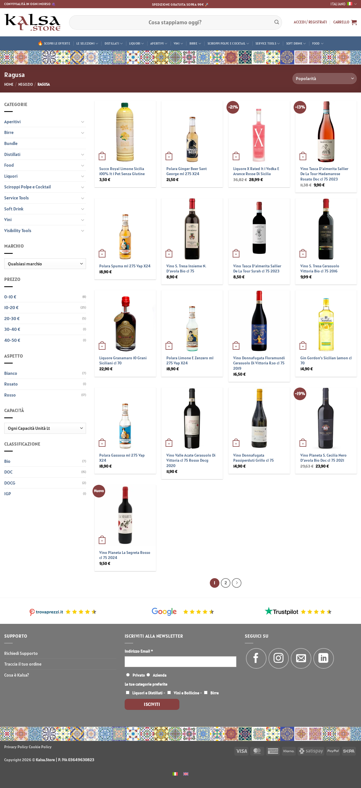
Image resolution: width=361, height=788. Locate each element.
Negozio (25, 84)
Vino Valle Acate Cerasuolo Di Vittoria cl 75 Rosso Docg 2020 (190, 460)
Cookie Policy (40, 746)
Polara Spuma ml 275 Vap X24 (125, 265)
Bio (7, 461)
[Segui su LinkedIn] (323, 658)
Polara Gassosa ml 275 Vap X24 (122, 458)
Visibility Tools (17, 230)
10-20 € (11, 307)
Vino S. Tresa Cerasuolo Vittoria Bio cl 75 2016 (319, 268)
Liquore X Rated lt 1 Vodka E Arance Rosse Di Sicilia (256, 171)
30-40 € (12, 329)
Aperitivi (158, 43)
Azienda (159, 675)
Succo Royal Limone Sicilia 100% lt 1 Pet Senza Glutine (122, 171)
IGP (7, 493)
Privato (139, 675)
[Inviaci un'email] (301, 658)
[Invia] (276, 22)
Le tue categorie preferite (146, 684)
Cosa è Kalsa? (16, 675)
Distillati (114, 43)
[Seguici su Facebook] (256, 658)
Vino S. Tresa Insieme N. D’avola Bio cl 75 (186, 268)
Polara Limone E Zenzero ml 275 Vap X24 (189, 360)
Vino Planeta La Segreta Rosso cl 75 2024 (124, 555)
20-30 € (12, 318)
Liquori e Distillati (147, 692)
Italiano (344, 4)
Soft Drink (296, 43)
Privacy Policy (16, 746)
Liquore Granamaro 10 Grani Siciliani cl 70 (123, 360)
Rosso (10, 395)
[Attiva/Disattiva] (82, 121)
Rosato (11, 384)
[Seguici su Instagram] (278, 658)
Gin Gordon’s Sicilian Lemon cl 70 (326, 360)
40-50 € (12, 340)
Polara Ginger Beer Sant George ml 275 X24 (186, 171)
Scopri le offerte (57, 43)
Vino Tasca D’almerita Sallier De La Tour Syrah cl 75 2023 (257, 268)
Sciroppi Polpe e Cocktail (228, 43)
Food (317, 43)
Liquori (136, 43)
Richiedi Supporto (21, 653)
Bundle (10, 143)
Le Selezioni (87, 43)
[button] (310, 22)
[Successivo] (236, 583)
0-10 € (10, 297)
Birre (195, 43)
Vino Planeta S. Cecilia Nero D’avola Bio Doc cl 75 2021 (323, 458)
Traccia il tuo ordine (22, 664)
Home (9, 84)
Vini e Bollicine (186, 692)
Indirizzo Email (139, 651)
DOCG (9, 483)
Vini (178, 43)
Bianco (10, 373)
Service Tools (268, 43)
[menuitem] (175, 773)
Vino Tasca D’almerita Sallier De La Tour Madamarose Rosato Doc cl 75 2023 (324, 174)
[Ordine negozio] (324, 78)
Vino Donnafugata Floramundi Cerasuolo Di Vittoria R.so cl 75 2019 (259, 363)
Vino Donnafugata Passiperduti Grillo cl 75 (253, 458)
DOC (8, 472)
